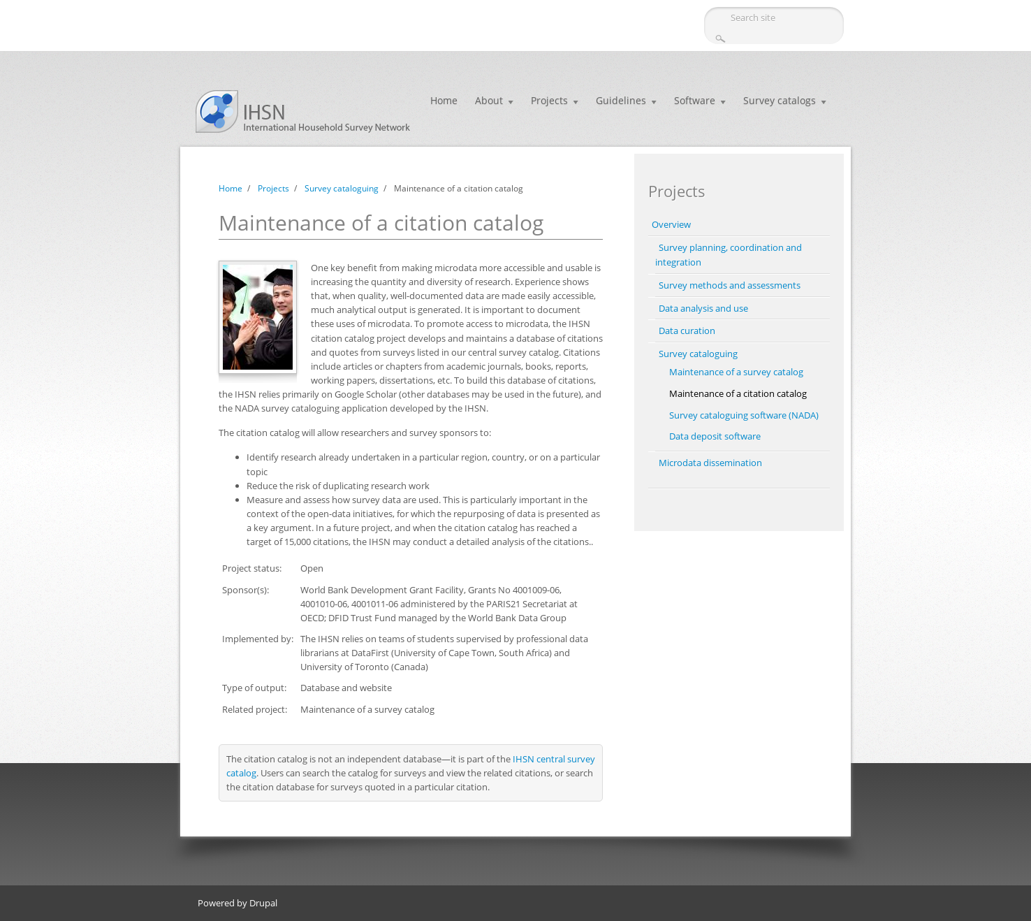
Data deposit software (715, 436)
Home (444, 100)
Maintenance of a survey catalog (736, 371)
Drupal (263, 903)
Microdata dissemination (710, 462)
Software (694, 100)
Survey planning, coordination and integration (728, 254)
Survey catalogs (779, 100)
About (489, 100)
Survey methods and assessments (729, 285)
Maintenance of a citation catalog (738, 393)
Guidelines (621, 100)
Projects (549, 100)
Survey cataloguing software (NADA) (744, 415)
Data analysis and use (703, 308)
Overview (671, 224)
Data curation (687, 330)
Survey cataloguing (342, 188)
